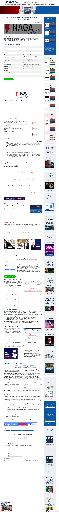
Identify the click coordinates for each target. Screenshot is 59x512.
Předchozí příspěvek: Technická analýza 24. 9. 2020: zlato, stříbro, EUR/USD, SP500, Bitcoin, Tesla (20, 460)
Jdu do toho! (52, 62)
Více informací (49, 190)
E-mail (5, 455)
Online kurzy (47, 4)
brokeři (12, 430)
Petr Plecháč (33, 22)
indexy (17, 430)
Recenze (52, 26)
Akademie (33, 4)
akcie (7, 430)
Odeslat (49, 423)
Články (8, 4)
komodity (20, 430)
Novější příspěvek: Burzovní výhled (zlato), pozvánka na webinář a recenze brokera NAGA (19, 461)
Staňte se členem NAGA (9, 276)
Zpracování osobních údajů (48, 411)
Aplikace (52, 127)
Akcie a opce (13, 4)
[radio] (19, 438)
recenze (28, 430)
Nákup (52, 89)
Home (5, 4)
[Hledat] (55, 1)
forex (14, 430)
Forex (29, 4)
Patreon (42, 4)
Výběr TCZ (32, 430)
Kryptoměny (24, 4)
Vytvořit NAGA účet (8, 79)
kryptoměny (25, 430)
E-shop (53, 4)
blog (9, 430)
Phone (46, 419)
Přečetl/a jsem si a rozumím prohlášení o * (50, 415)
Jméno (5, 453)
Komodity (19, 4)
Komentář (5, 446)
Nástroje (38, 4)
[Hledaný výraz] (53, 1)
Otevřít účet (52, 24)
